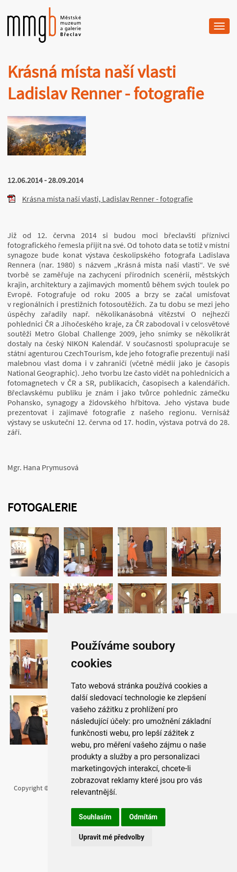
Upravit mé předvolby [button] (111, 837)
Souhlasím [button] (95, 817)
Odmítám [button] (143, 817)
